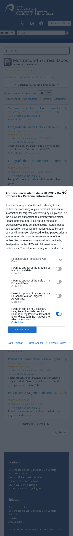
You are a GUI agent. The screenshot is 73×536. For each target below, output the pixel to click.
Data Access (36, 342)
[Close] (65, 193)
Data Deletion (15, 342)
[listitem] (36, 260)
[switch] (59, 269)
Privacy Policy (57, 342)
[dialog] (36, 268)
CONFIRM (22, 329)
